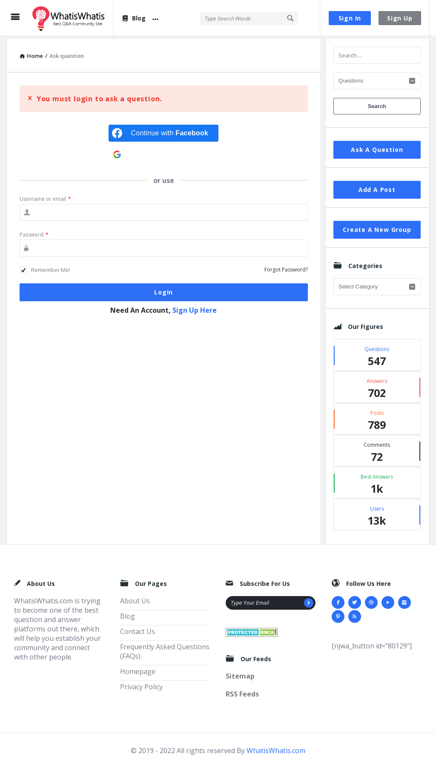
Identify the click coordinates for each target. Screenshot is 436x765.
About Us (135, 597)
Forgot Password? (286, 266)
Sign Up (400, 18)
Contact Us (137, 628)
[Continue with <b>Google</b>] (163, 151)
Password (34, 231)
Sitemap (240, 673)
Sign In (349, 18)
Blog (133, 18)
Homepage (137, 668)
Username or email (45, 196)
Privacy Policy (141, 683)
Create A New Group (377, 227)
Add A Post (377, 187)
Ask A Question (377, 147)
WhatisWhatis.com (276, 747)
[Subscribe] (308, 600)
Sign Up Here (194, 307)
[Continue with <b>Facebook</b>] (163, 130)
